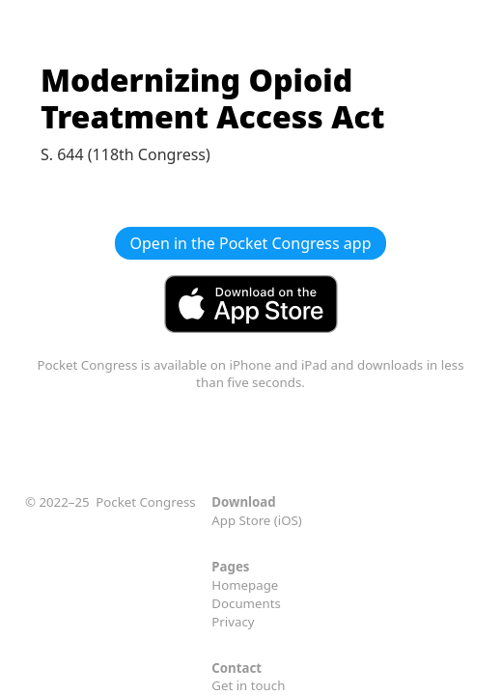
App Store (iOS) (256, 520)
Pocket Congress (145, 502)
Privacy (232, 621)
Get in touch (248, 685)
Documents (246, 603)
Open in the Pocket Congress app (251, 243)
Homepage (244, 585)
